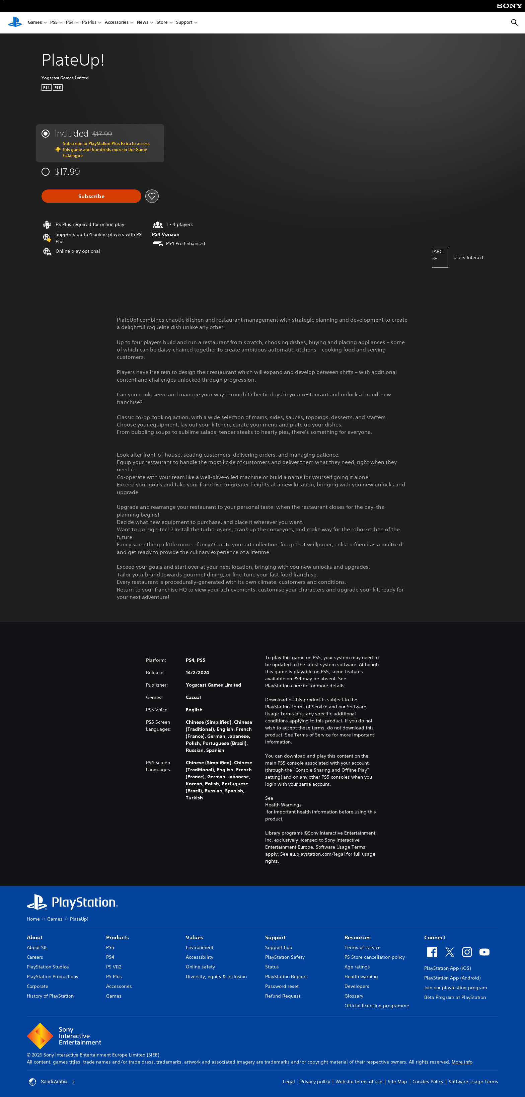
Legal (289, 1082)
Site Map (397, 1082)
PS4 (70, 23)
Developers (357, 986)
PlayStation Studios (48, 967)
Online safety (200, 967)
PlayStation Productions (52, 976)
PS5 (54, 23)
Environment (199, 947)
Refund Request (282, 996)
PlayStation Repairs (286, 976)
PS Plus (89, 23)
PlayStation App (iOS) (447, 968)
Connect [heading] (434, 937)
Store (162, 23)
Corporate (37, 986)
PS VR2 (113, 967)
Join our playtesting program (455, 988)
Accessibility (199, 957)
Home (33, 919)
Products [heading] (117, 937)
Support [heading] (275, 937)
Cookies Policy (427, 1082)
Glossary (354, 996)
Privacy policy (315, 1082)
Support (184, 23)
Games (35, 23)
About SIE (37, 947)
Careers (35, 957)
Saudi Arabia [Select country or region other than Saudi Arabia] (52, 1082)
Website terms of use (358, 1082)
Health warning (361, 976)
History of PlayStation (50, 996)
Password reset (282, 986)
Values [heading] (194, 937)
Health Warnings (283, 805)
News (142, 23)
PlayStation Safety (285, 957)
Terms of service (363, 947)
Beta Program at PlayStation (455, 997)
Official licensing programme (377, 1006)
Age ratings (357, 967)
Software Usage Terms (473, 1082)
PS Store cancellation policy (375, 957)
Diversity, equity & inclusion (216, 976)
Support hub (278, 947)
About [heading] (35, 937)
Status (272, 967)
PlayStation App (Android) (452, 978)
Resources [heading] (358, 937)
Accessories (117, 23)
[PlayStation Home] (15, 23)
